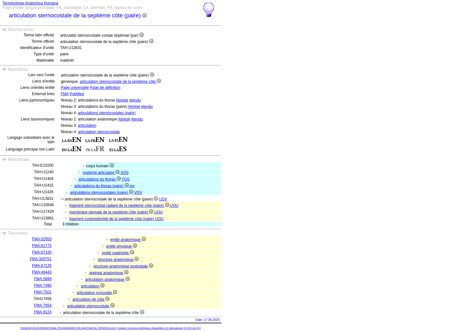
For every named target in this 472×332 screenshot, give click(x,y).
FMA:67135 (42, 265)
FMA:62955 (42, 239)
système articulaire (102, 172)
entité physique (121, 246)
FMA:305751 (41, 259)
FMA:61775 (42, 245)
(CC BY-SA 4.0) (192, 328)
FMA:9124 (43, 312)
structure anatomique (118, 259)
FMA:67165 (42, 252)
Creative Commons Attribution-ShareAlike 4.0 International (149, 328)
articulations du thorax (100, 179)
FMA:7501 (43, 292)
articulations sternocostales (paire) (107, 113)
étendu (135, 100)
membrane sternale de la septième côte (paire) (111, 212)
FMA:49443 (42, 272)
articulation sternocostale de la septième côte (120, 81)
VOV (138, 192)
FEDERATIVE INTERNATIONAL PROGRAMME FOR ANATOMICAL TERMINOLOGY (68, 328)
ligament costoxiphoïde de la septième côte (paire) (112, 219)
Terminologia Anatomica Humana (30, 3)
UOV (163, 199)
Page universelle (75, 87)
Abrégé (122, 100)
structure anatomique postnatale (123, 266)
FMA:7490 (43, 285)
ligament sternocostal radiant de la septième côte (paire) (119, 205)
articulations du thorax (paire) (102, 186)
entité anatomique (128, 239)
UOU (174, 205)
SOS (124, 172)
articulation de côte (90, 299)
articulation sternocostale (99, 132)
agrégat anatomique (108, 273)
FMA (65, 94)
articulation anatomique (107, 279)
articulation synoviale (97, 293)
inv (132, 186)
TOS (125, 179)
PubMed (77, 94)
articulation (87, 125)
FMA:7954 (43, 305)
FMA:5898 (43, 279)
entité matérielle (118, 253)
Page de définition (105, 87)
